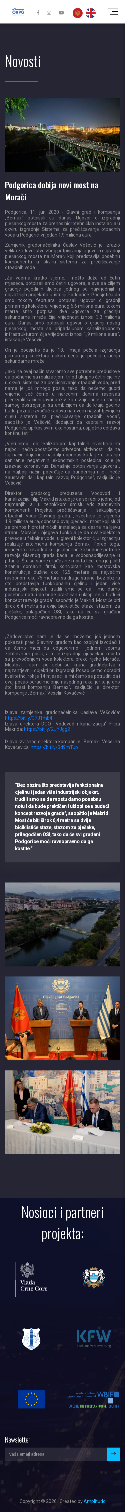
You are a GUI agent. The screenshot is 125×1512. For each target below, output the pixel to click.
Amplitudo (95, 1501)
